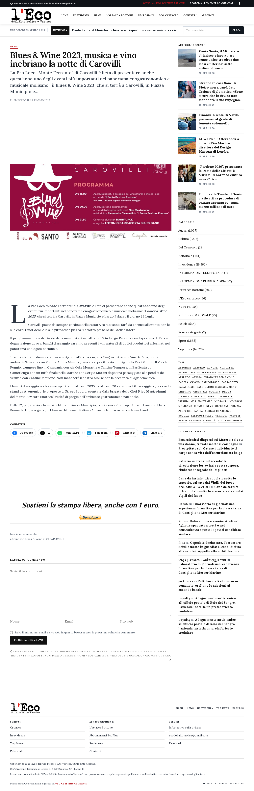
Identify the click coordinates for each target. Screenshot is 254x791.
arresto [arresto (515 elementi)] (184, 377)
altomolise (17, 539)
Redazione (96, 743)
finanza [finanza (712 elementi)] (183, 396)
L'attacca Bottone (120, 15)
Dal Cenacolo (187, 247)
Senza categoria (189, 332)
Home (64, 15)
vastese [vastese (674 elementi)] (235, 416)
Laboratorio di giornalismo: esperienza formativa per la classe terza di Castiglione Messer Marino (209, 508)
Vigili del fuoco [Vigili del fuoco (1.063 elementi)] (230, 420)
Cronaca (15, 727)
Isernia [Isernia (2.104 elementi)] (183, 401)
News (98, 15)
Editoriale (146, 15)
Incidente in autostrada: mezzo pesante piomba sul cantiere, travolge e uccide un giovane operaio (91, 657)
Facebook (175, 743)
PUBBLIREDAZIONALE (194, 315)
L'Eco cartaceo (189, 298)
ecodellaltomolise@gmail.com (188, 735)
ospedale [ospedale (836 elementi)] (222, 406)
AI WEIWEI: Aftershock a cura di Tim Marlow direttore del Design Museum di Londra (219, 145)
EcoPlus (238, 708)
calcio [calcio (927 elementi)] (195, 382)
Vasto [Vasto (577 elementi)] (182, 420)
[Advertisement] (90, 136)
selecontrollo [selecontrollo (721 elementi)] (202, 416)
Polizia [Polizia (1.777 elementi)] (236, 406)
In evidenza (81, 15)
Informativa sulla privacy (185, 727)
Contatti (190, 15)
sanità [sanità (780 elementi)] (198, 411)
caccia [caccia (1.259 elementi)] (183, 382)
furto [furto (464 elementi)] (212, 396)
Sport (182, 341)
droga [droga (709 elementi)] (226, 392)
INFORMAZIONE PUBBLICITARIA (202, 281)
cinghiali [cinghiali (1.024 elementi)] (200, 392)
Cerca (236, 30)
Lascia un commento (23, 534)
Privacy (207, 783)
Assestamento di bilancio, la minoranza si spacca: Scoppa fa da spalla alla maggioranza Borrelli (89, 651)
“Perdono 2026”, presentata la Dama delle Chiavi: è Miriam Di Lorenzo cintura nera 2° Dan (220, 173)
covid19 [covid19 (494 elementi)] (214, 392)
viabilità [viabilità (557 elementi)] (209, 420)
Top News (222, 708)
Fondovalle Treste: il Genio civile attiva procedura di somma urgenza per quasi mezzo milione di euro (220, 200)
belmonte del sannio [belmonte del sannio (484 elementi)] (219, 377)
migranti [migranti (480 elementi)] (221, 401)
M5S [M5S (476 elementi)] (193, 401)
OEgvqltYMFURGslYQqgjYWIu (202, 560)
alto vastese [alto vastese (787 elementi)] (206, 372)
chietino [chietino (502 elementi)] (184, 392)
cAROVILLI (57, 539)
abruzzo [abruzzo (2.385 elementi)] (199, 368)
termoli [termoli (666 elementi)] (221, 416)
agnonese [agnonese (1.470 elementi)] (227, 368)
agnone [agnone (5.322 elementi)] (212, 368)
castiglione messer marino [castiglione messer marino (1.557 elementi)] (217, 387)
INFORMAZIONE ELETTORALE (200, 273)
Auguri (182, 230)
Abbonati (207, 15)
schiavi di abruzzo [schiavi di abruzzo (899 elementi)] (218, 411)
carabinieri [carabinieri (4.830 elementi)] (186, 387)
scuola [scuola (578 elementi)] (183, 416)
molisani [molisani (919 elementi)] (236, 401)
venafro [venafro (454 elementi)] (195, 420)
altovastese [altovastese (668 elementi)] (227, 372)
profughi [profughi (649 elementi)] (185, 411)
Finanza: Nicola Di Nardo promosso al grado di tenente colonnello (219, 119)
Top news (185, 349)
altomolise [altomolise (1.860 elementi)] (186, 372)
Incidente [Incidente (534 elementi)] (225, 396)
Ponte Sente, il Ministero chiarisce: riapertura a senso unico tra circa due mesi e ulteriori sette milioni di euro (126, 30)
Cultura (183, 239)
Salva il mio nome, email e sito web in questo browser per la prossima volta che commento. (75, 632)
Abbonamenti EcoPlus (103, 735)
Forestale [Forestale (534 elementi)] (198, 396)
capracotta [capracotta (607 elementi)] (230, 382)
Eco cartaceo (169, 15)
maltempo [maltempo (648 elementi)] (205, 401)
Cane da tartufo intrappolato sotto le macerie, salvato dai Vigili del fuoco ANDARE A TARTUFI (207, 482)
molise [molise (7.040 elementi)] (199, 406)
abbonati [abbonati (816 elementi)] (184, 368)
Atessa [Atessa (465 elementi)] (197, 377)
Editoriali (16, 751)
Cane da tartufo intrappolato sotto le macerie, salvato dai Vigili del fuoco (210, 491)
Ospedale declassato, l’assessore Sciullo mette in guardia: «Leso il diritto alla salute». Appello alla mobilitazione (209, 547)
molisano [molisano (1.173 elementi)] (185, 406)
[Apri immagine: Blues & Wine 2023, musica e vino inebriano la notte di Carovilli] (90, 202)
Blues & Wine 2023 (37, 539)
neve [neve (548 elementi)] (209, 406)
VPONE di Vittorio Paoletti (71, 783)
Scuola (183, 324)
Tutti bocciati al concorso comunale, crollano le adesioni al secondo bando (208, 585)
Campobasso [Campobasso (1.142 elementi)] (210, 382)
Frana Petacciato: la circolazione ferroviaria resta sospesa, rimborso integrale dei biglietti (208, 465)
